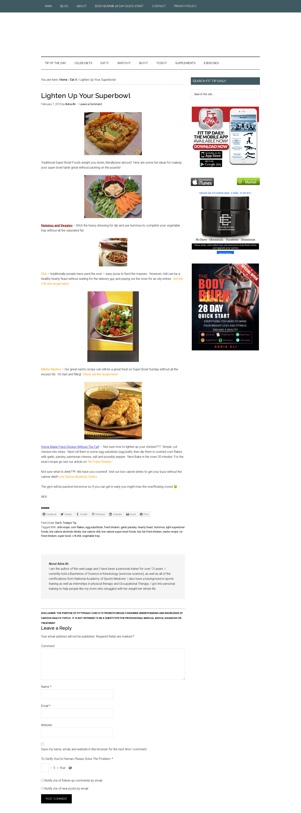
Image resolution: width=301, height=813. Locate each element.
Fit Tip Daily (150, 31)
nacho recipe (170, 531)
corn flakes (77, 527)
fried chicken (112, 527)
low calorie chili (91, 531)
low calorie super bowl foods (119, 531)
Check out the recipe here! (100, 374)
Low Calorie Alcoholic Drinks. (78, 477)
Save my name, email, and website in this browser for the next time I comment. (94, 749)
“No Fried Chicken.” (100, 462)
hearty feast (145, 527)
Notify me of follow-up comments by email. (73, 780)
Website (46, 725)
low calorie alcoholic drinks (65, 531)
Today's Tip (69, 522)
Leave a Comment (91, 104)
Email (45, 706)
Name (46, 687)
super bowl (64, 535)
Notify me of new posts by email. (66, 788)
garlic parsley (129, 527)
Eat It (58, 522)
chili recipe (63, 527)
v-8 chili (76, 535)
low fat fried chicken (149, 531)
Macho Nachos (51, 369)
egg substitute (94, 527)
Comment (48, 646)
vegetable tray (91, 535)
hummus (159, 527)
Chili (44, 274)
